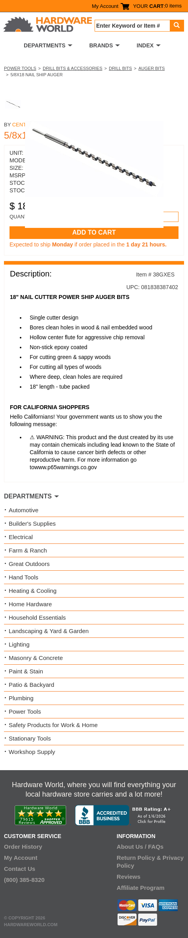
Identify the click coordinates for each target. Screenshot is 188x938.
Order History (23, 846)
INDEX (145, 45)
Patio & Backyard (31, 684)
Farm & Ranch (28, 550)
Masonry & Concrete (36, 657)
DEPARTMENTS (45, 45)
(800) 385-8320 (24, 879)
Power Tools (20, 68)
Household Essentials (37, 617)
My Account (105, 6)
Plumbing (21, 698)
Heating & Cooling (33, 590)
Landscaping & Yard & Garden (49, 631)
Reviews (129, 876)
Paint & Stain (26, 671)
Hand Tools (23, 577)
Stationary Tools (30, 738)
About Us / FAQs (140, 846)
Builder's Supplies (32, 523)
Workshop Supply (32, 751)
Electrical (21, 537)
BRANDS (101, 45)
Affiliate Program (141, 887)
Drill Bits (120, 68)
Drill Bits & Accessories (73, 68)
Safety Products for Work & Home (53, 725)
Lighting (19, 644)
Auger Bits (152, 68)
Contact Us (19, 868)
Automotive (23, 510)
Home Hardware (30, 604)
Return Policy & (139, 857)
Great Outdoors (29, 563)
